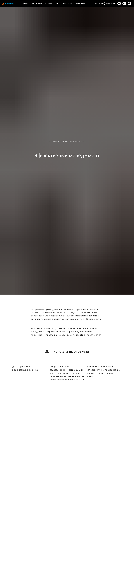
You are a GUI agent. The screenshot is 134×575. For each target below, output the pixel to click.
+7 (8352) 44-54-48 (105, 3)
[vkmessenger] (124, 3)
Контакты (67, 4)
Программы (37, 4)
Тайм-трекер (80, 4)
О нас (25, 4)
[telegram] (119, 3)
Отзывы (48, 4)
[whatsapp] (129, 3)
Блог (58, 4)
